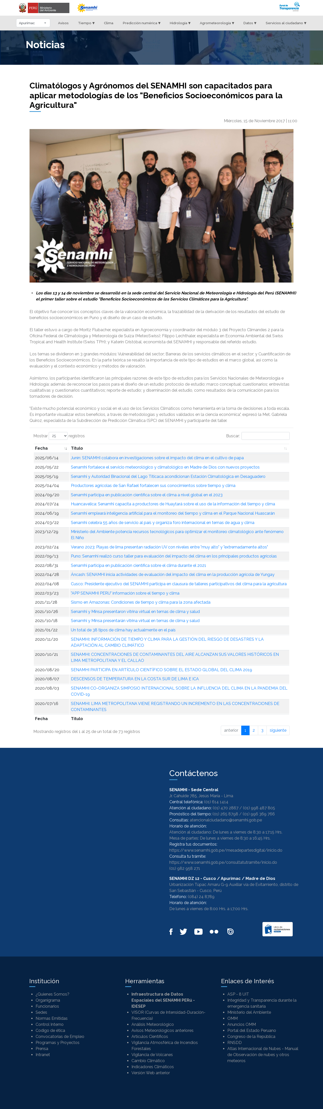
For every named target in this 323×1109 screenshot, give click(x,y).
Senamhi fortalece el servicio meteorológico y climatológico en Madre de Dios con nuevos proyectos (165, 467)
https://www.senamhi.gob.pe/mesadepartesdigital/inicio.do (225, 850)
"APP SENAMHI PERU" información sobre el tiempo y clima (125, 593)
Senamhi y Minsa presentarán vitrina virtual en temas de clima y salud (135, 620)
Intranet (43, 1054)
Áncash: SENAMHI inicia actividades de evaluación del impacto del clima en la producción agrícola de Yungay (173, 574)
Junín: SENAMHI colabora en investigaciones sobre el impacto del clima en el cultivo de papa (157, 457)
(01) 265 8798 (225, 814)
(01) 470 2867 (225, 808)
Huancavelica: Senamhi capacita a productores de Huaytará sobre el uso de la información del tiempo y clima (173, 504)
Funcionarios (47, 1006)
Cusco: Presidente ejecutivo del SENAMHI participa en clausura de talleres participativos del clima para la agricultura (179, 583)
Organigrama (48, 1000)
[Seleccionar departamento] (33, 23)
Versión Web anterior (150, 1072)
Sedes (41, 1012)
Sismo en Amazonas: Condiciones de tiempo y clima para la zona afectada (140, 602)
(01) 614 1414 (216, 801)
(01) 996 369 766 (259, 814)
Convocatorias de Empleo (60, 1036)
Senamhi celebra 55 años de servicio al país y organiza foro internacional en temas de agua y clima (162, 522)
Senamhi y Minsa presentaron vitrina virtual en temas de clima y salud (135, 611)
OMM (232, 1018)
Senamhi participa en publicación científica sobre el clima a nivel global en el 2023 (147, 494)
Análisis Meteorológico (152, 1024)
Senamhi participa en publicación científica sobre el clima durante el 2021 (138, 565)
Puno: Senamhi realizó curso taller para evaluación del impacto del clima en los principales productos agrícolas (174, 556)
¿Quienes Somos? (52, 994)
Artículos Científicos (149, 1036)
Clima (108, 23)
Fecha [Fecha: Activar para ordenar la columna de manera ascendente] (41, 448)
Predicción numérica (141, 22)
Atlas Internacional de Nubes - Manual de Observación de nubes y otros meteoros (262, 1054)
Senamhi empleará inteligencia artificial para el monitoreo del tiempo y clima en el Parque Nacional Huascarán (173, 513)
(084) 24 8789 (201, 896)
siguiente (278, 730)
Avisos (63, 23)
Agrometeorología (217, 22)
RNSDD (234, 1042)
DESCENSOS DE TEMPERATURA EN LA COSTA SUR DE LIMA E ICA (135, 678)
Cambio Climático (148, 1060)
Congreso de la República (251, 1036)
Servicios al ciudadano (286, 22)
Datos (250, 22)
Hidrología (180, 22)
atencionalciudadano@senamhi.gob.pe (226, 820)
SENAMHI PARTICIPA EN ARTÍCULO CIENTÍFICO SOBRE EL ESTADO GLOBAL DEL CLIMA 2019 (161, 669)
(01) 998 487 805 (259, 808)
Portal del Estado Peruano (251, 1030)
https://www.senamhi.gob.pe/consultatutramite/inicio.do (223, 862)
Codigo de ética (50, 1030)
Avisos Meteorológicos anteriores (162, 1030)
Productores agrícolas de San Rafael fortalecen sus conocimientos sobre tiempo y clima (153, 485)
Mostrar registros (59, 436)
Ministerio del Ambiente (249, 1012)
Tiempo (86, 22)
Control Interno (50, 1024)
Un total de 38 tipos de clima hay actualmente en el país (123, 630)
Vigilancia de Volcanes (152, 1054)
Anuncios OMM (241, 1024)
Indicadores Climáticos (152, 1066)
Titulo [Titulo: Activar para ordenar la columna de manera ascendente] (77, 448)
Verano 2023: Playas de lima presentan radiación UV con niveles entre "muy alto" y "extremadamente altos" (169, 547)
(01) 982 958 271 (184, 868)
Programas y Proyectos (57, 1042)
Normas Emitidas (52, 1018)
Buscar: (258, 436)
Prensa (42, 1048)
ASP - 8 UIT (238, 994)
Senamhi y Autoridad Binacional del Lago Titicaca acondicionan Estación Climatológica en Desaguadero (168, 476)
